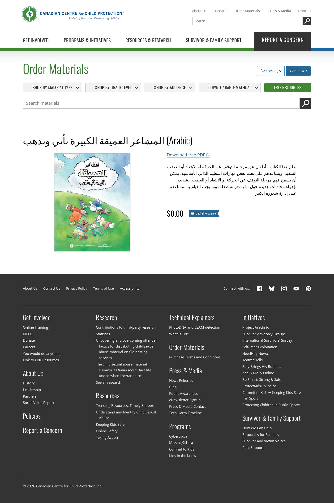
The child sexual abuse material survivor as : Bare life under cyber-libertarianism (123, 370)
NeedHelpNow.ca (256, 353)
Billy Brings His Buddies (261, 366)
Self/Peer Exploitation (259, 346)
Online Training (35, 327)
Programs (180, 426)
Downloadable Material (229, 87)
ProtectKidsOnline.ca (259, 385)
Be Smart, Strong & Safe (261, 379)
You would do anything (41, 353)
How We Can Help (257, 428)
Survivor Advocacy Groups (264, 333)
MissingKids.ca (181, 442)
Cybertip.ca (178, 436)
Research (106, 317)
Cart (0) (269, 71)
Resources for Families (260, 434)
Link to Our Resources (41, 359)
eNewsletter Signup (185, 399)
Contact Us (51, 288)
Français (304, 11)
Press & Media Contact (187, 406)
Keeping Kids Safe (110, 424)
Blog (172, 386)
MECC (27, 333)
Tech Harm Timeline (185, 412)
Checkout (298, 71)
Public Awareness (183, 393)
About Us (199, 11)
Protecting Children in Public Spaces (271, 404)
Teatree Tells (252, 359)
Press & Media (279, 11)
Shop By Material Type (53, 87)
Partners (30, 396)
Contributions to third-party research (126, 327)
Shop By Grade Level (113, 87)
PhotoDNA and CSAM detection (194, 327)
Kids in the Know (182, 455)
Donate (220, 11)
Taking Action (107, 437)
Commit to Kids (181, 449)
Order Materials (247, 11)
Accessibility (129, 288)
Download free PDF (186, 155)
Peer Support (253, 447)
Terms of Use (103, 288)
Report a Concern (42, 430)
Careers (29, 346)
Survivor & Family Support (271, 418)
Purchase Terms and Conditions (195, 357)
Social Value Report (38, 402)
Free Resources (288, 87)
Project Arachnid (255, 327)
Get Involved (37, 317)
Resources (107, 395)
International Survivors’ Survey (267, 340)
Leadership (32, 389)
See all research (108, 382)
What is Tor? (179, 333)
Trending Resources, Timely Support (125, 405)
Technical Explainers (191, 317)
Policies (32, 416)
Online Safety (107, 431)
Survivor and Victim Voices (264, 441)
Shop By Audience (169, 87)
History (29, 383)
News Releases (181, 380)
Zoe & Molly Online (258, 372)
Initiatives (253, 317)
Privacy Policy (76, 288)
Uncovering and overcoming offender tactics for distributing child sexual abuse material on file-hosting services (126, 349)
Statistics (103, 333)
